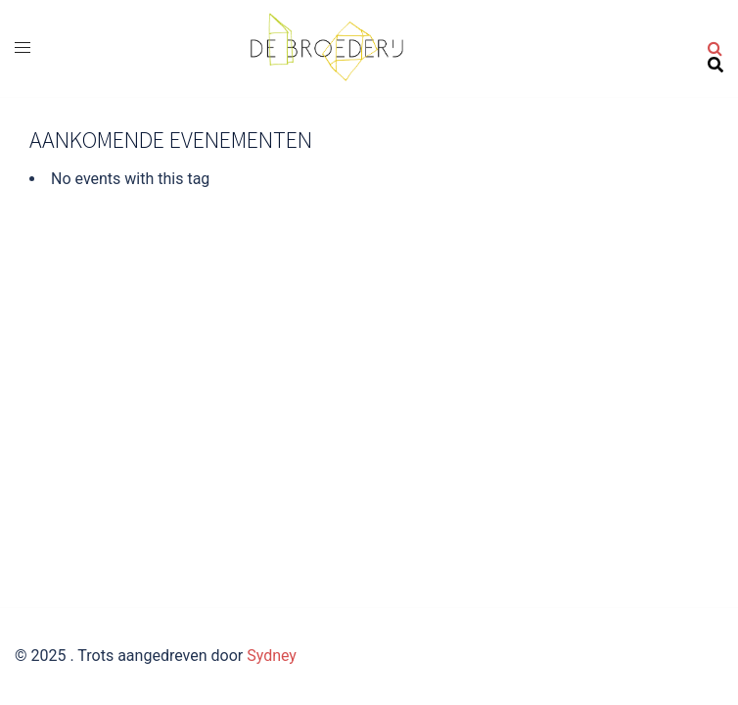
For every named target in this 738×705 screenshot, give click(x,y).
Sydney (272, 655)
